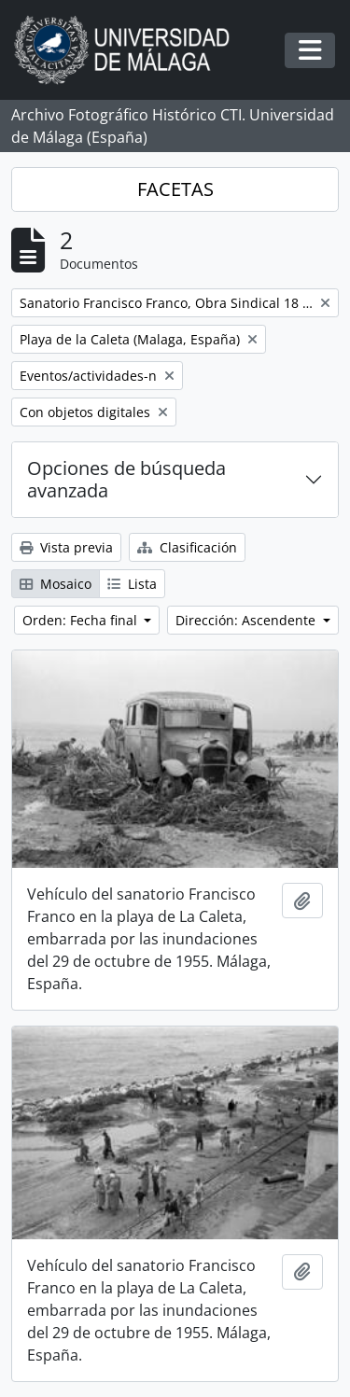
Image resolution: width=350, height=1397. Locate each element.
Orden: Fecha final (81, 620)
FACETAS (175, 189)
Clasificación (187, 547)
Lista (132, 584)
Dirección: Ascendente (247, 620)
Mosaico (55, 584)
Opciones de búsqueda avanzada (126, 479)
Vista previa (66, 547)
